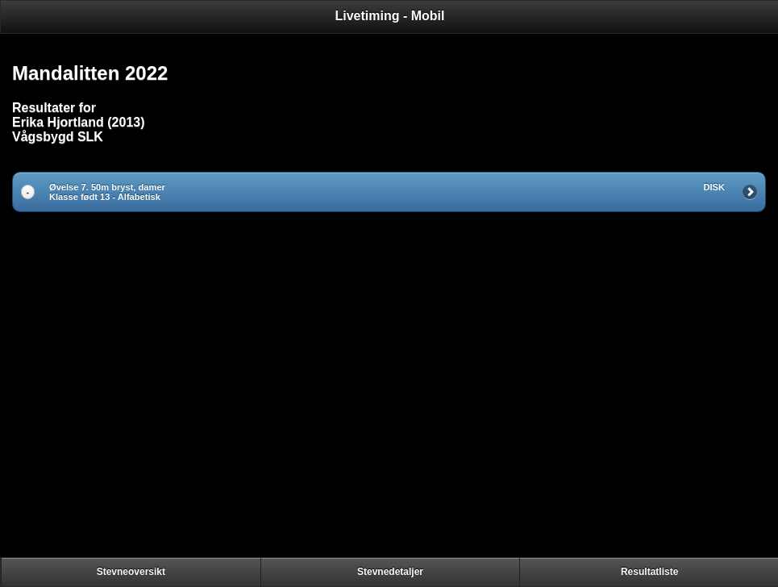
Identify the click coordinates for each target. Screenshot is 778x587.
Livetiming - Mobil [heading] (390, 16)
